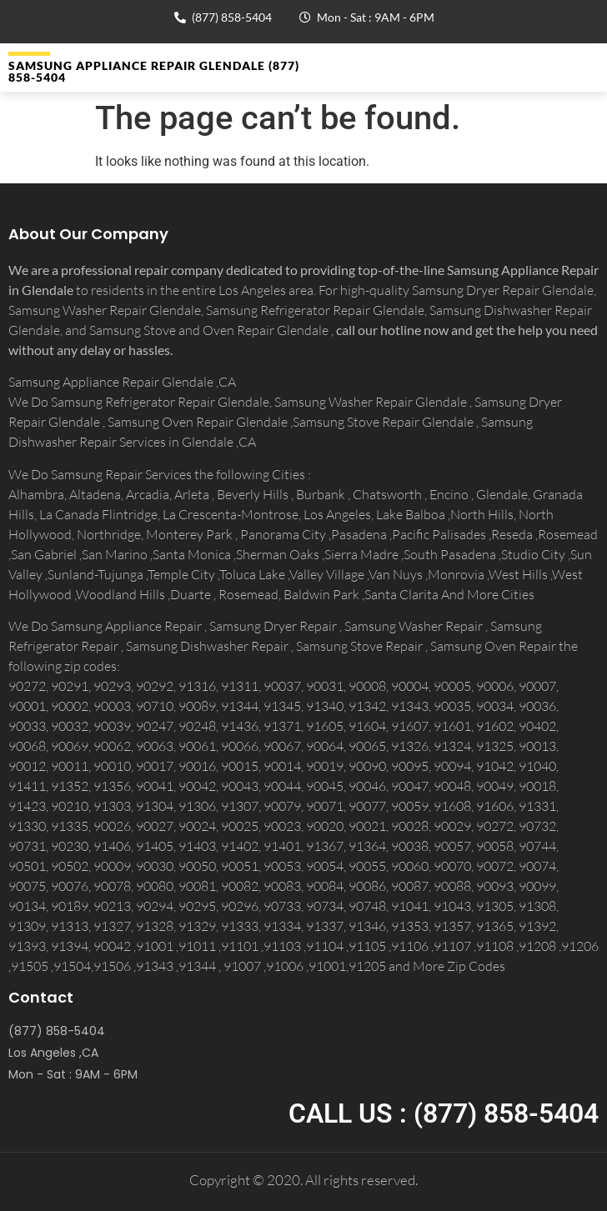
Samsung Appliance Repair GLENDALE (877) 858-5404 (153, 71)
